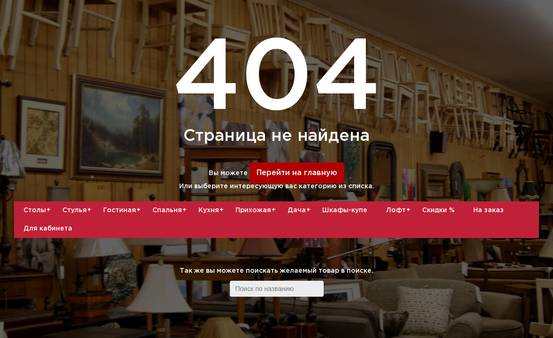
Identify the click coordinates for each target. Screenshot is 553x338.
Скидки (438, 210)
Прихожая (256, 210)
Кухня (212, 210)
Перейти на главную (297, 173)
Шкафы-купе (344, 210)
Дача (300, 210)
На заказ (488, 210)
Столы (38, 210)
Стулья (78, 210)
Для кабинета (47, 228)
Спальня (170, 210)
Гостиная (123, 210)
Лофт (399, 210)
